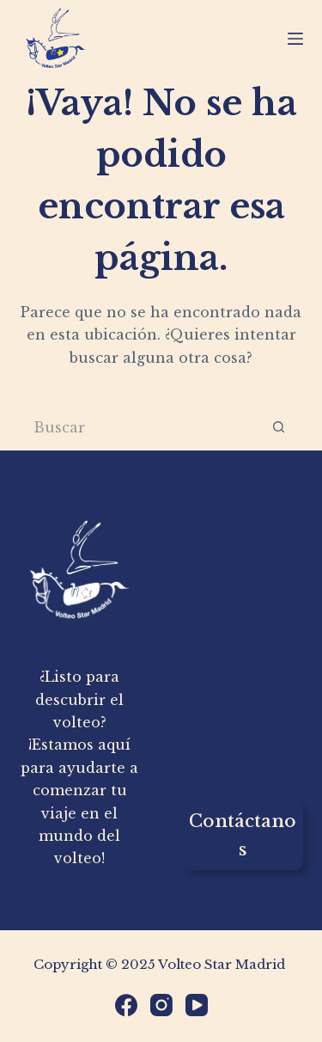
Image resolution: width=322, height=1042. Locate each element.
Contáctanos (242, 835)
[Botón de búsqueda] (279, 427)
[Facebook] (126, 1005)
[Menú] (295, 38)
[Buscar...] (138, 427)
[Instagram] (161, 1005)
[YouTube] (196, 1005)
